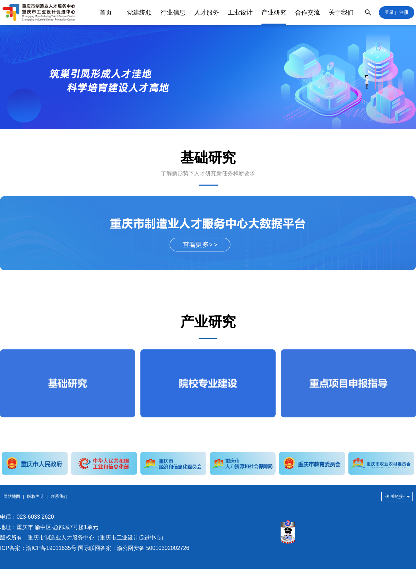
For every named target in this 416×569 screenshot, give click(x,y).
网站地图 (11, 496)
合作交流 (307, 12)
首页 (105, 12)
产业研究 (273, 12)
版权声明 (35, 496)
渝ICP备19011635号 (51, 548)
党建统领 (139, 12)
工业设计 (240, 12)
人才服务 (206, 12)
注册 (403, 12)
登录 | (390, 12)
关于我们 (341, 12)
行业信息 (173, 12)
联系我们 (59, 496)
